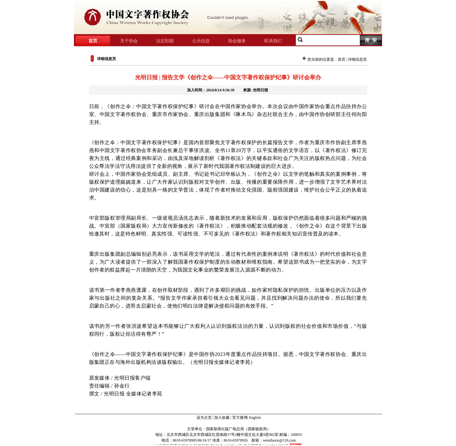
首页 (341, 59)
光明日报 (260, 90)
